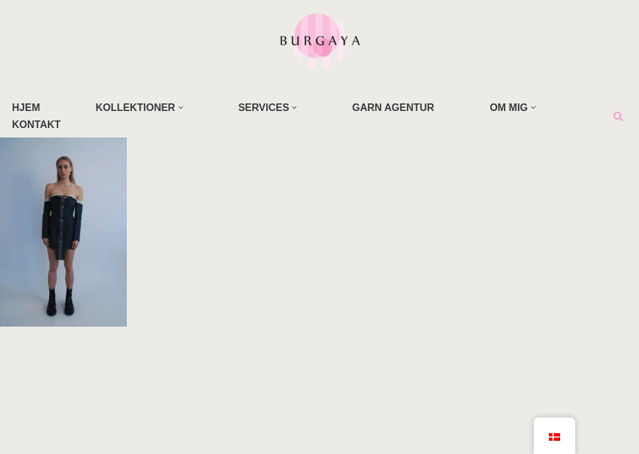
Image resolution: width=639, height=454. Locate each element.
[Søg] (618, 116)
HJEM (26, 107)
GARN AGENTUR (393, 107)
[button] (181, 107)
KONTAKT (36, 124)
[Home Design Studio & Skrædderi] (320, 40)
